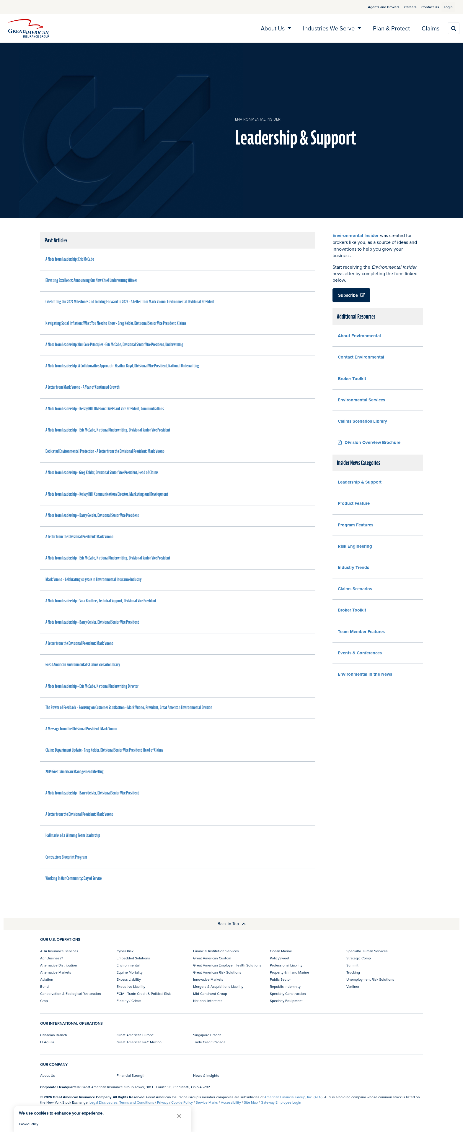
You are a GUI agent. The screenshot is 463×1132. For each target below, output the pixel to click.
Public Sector (280, 979)
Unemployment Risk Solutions (370, 979)
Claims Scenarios (355, 589)
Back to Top (232, 924)
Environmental (128, 965)
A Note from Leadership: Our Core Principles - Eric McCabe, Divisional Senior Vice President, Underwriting (114, 344)
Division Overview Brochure (372, 442)
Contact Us (423, 6)
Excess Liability (129, 979)
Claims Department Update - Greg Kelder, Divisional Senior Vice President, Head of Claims (104, 750)
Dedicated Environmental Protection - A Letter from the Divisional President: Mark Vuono (104, 451)
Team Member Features (361, 631)
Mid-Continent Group (210, 993)
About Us (47, 1075)
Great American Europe (135, 1034)
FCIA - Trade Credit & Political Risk (144, 993)
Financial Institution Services (216, 950)
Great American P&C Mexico (139, 1042)
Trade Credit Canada (209, 1042)
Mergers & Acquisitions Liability (218, 986)
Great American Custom (212, 958)
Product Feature (354, 503)
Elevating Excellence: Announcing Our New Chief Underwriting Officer (91, 280)
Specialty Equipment (286, 1000)
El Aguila (47, 1042)
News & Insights (206, 1075)
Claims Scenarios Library (362, 421)
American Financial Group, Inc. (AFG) (293, 1096)
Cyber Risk (125, 950)
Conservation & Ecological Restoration (70, 993)
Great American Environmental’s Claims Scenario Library (82, 664)
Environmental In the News (365, 674)
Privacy (162, 1102)
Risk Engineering (355, 546)
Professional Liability (286, 965)
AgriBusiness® (51, 958)
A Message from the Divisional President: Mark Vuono (81, 729)
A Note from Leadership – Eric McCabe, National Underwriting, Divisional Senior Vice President (107, 430)
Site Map (251, 1102)
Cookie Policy (182, 1102)
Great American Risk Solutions (217, 972)
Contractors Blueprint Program (66, 857)
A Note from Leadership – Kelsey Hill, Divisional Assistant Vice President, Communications (104, 408)
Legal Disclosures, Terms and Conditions (121, 1102)
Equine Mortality (130, 972)
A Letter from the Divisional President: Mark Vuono (79, 536)
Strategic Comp (358, 958)
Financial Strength (131, 1075)
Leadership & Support (360, 482)
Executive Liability (131, 986)
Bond (44, 986)
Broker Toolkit (352, 378)
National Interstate (208, 1000)
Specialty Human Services (367, 950)
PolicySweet (279, 958)
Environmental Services (361, 400)
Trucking (353, 972)
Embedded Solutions (133, 958)
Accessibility (231, 1102)
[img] (28, 28)
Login (445, 6)
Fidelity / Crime (129, 1000)
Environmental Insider (258, 119)
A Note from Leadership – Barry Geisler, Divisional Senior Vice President (92, 515)
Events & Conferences (360, 653)
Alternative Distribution (58, 965)
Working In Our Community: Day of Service (73, 878)
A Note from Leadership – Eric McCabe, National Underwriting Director (91, 686)
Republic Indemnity (285, 986)
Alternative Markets (55, 972)
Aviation (46, 979)
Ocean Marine (281, 950)
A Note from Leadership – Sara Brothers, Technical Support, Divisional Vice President (100, 601)
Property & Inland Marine (289, 972)
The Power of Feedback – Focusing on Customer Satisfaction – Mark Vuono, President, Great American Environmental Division (128, 707)
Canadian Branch (53, 1034)
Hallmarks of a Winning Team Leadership (72, 835)
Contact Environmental (361, 357)
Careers (403, 6)
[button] (179, 1116)
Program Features (355, 525)
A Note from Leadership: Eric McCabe (69, 259)
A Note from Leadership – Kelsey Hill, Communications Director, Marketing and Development (106, 494)
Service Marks (207, 1102)
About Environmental (359, 336)
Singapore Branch (207, 1034)
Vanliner (352, 986)
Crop (44, 1000)
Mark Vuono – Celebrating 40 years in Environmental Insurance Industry (93, 579)
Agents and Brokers (376, 6)
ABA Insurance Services (59, 950)
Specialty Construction (288, 993)
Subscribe (351, 295)
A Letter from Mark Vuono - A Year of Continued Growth (82, 387)
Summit (352, 965)
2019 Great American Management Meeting (74, 771)
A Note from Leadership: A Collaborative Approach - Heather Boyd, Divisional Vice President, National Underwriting (122, 366)
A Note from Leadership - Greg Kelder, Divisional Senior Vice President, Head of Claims (101, 472)
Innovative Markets (208, 979)
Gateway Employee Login (281, 1102)
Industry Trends (353, 567)
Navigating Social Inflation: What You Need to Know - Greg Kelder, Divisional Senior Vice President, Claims (115, 323)
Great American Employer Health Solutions (227, 965)
